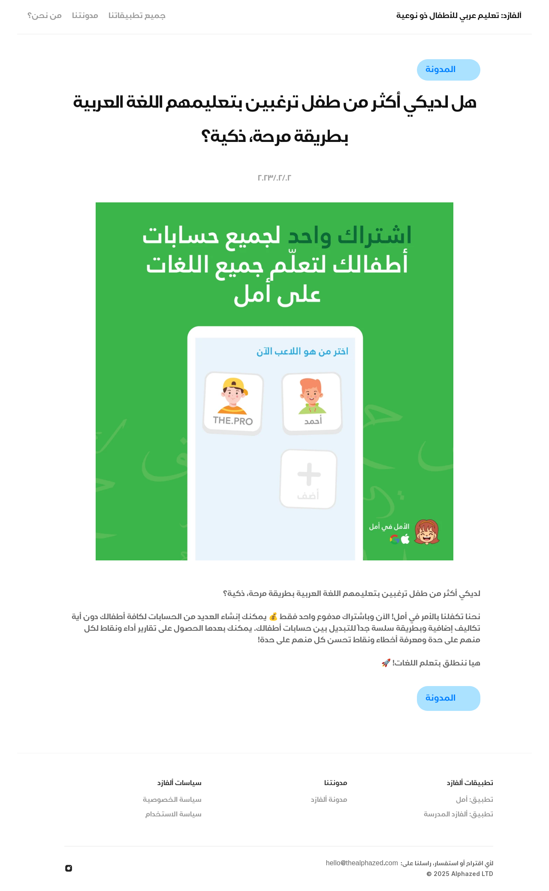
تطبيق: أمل (474, 800)
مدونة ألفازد (329, 800)
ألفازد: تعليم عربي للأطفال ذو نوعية (459, 17)
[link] (448, 70)
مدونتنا (85, 17)
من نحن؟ (44, 17)
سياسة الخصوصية (172, 800)
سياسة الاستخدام (173, 815)
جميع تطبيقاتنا (137, 17)
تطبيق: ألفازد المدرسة (458, 815)
